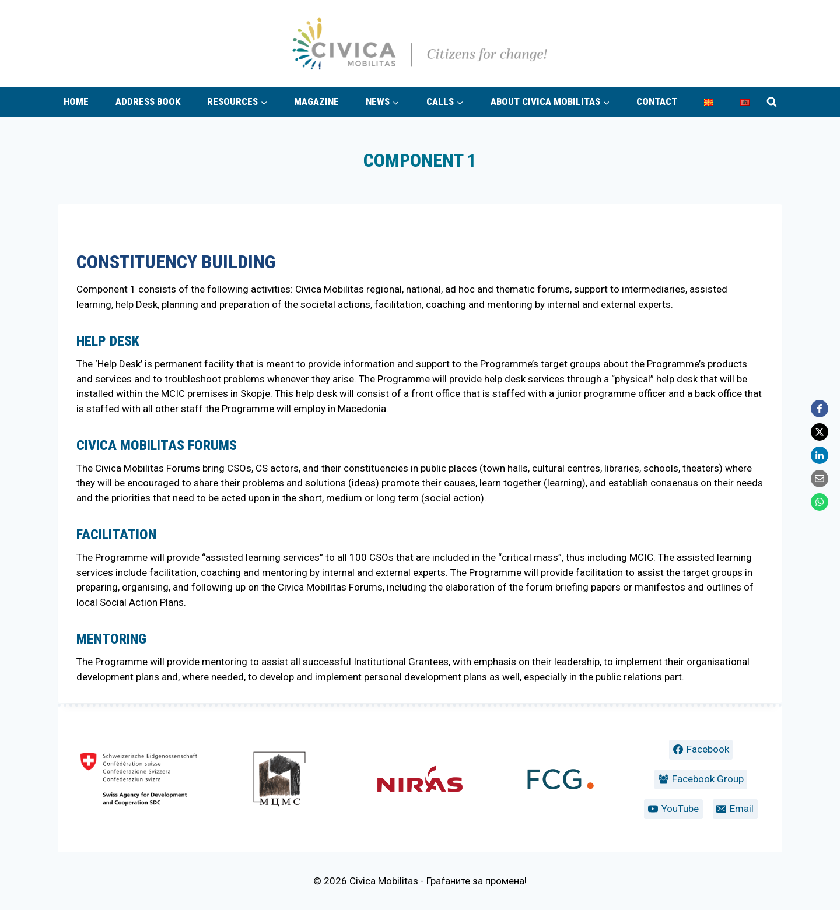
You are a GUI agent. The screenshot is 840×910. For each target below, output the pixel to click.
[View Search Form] (771, 102)
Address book (148, 101)
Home (76, 101)
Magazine (316, 101)
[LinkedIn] (819, 455)
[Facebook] (819, 408)
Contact (656, 101)
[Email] (819, 478)
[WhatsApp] (819, 502)
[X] (819, 432)
